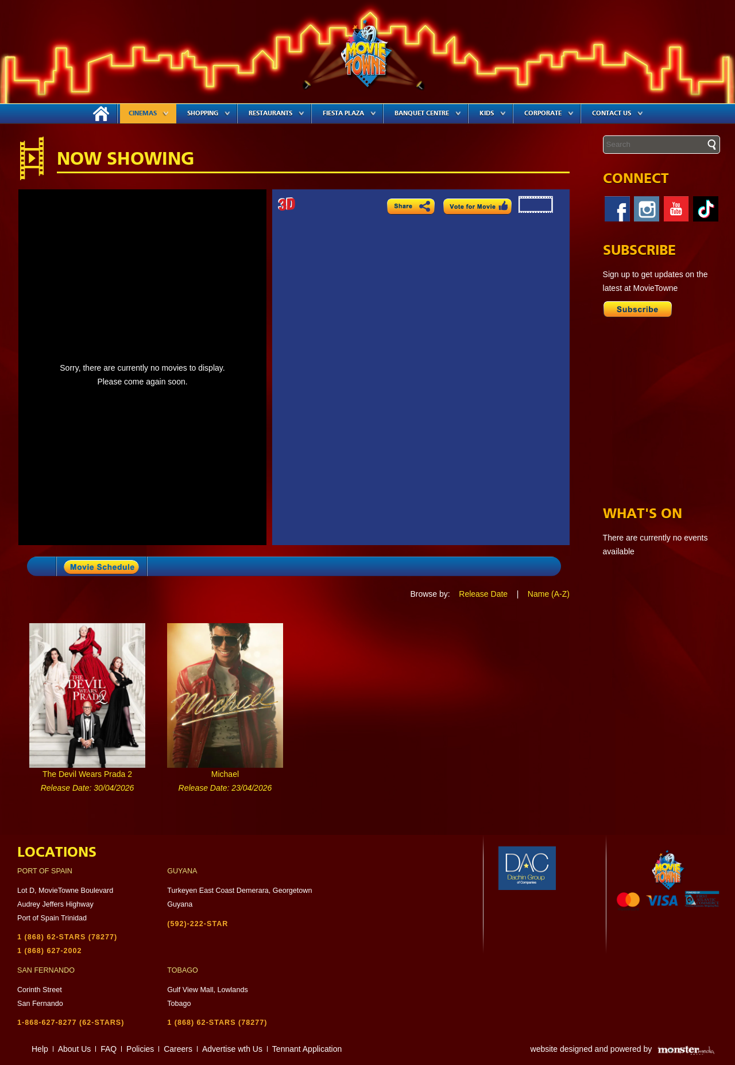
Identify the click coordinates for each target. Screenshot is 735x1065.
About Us (74, 1049)
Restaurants (276, 113)
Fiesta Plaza (349, 113)
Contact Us (617, 113)
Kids (492, 113)
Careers (178, 1049)
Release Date (483, 593)
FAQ (108, 1049)
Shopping (208, 113)
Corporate (549, 113)
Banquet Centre (427, 113)
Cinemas (149, 113)
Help (40, 1049)
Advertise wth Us (232, 1049)
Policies (140, 1049)
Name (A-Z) (549, 593)
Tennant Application (307, 1049)
